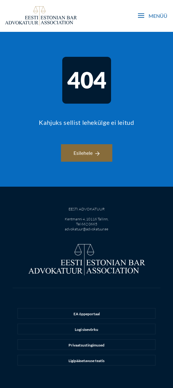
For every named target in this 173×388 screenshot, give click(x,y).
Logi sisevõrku (86, 329)
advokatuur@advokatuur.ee (86, 229)
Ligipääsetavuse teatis (86, 360)
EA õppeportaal (87, 314)
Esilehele (87, 153)
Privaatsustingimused (86, 345)
